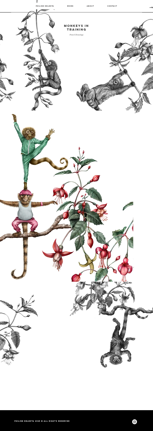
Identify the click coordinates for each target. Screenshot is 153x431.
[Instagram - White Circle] (134, 421)
